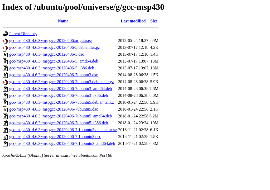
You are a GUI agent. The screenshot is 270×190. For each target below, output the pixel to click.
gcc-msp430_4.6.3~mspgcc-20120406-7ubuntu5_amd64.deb (60, 116)
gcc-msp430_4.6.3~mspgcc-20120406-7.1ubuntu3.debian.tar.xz (63, 129)
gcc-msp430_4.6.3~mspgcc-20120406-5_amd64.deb (53, 61)
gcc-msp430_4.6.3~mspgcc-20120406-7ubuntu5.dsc (53, 109)
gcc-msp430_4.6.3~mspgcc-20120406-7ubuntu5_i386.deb (58, 123)
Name (63, 21)
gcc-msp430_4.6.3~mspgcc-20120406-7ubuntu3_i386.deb (58, 95)
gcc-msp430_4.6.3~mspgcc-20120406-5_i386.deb (51, 68)
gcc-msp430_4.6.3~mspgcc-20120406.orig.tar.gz (50, 40)
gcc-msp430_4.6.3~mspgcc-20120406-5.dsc (46, 54)
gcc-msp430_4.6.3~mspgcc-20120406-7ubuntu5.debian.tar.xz (61, 102)
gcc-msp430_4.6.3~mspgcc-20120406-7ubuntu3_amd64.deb (60, 88)
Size (154, 21)
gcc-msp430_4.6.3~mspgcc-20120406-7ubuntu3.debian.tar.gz (61, 81)
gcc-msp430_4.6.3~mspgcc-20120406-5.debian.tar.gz (54, 47)
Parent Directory (23, 33)
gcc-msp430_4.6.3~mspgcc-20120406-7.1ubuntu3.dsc (55, 136)
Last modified (133, 21)
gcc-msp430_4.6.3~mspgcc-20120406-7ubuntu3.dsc (53, 75)
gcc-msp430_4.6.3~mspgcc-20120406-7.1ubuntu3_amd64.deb (62, 143)
